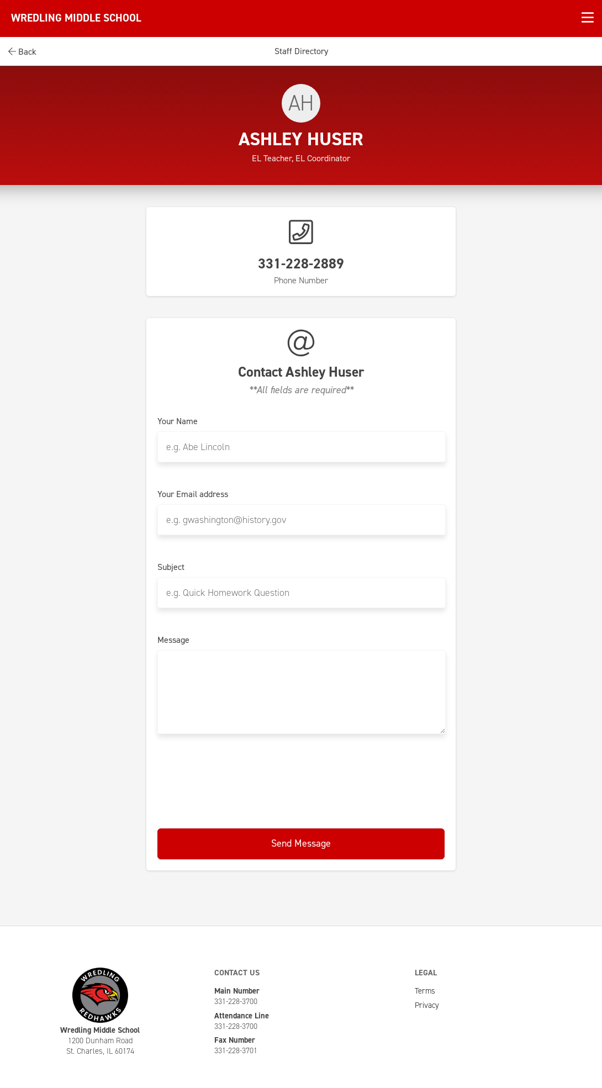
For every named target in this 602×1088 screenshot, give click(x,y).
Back (22, 51)
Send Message (301, 843)
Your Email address (192, 494)
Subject (170, 567)
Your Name (177, 421)
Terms (425, 990)
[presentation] (301, 779)
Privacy (427, 1005)
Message (173, 640)
